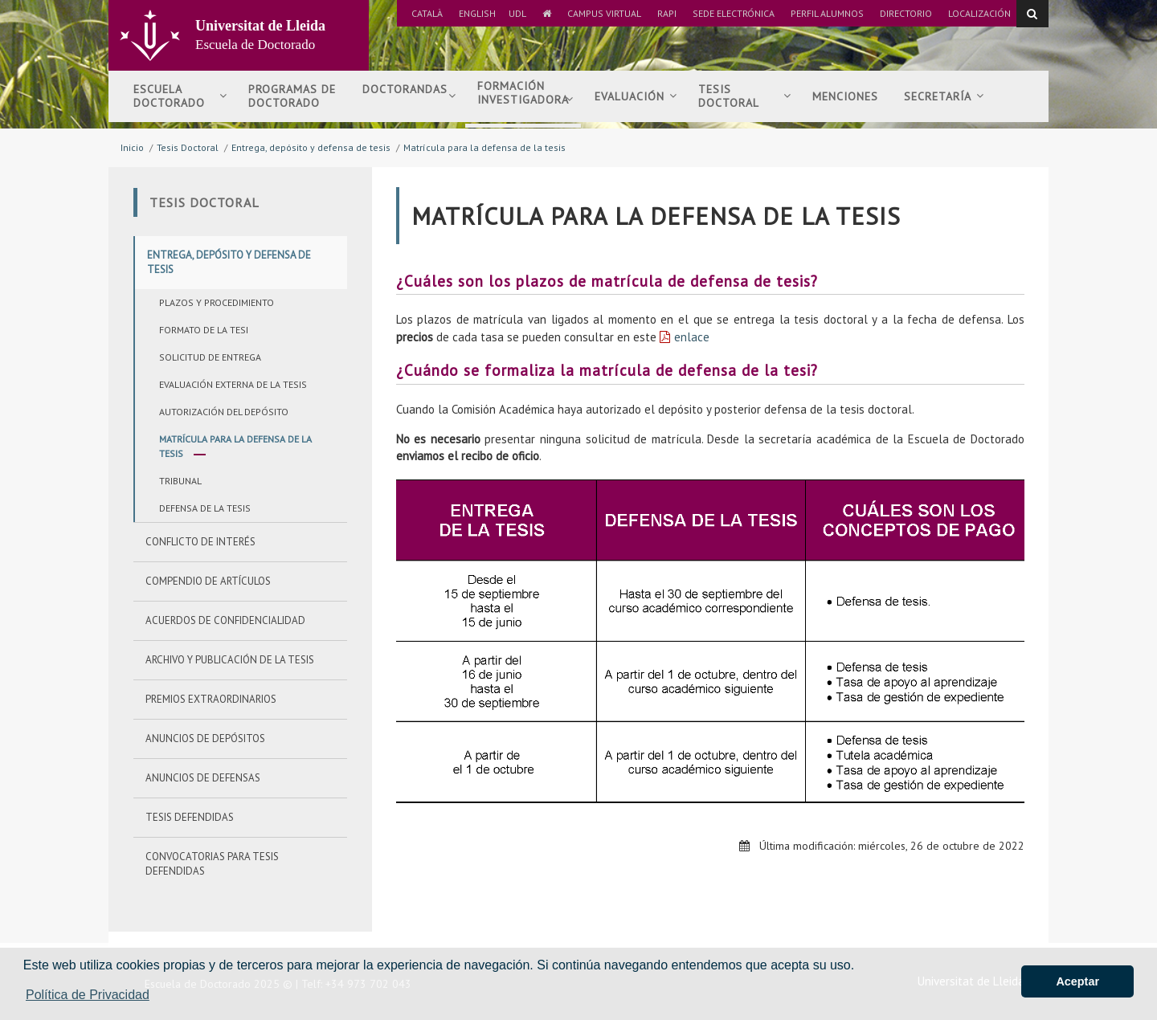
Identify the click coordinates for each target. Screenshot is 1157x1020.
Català (427, 13)
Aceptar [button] (1077, 981)
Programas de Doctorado (292, 96)
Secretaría (944, 96)
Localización (979, 13)
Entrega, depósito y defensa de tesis (310, 147)
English (477, 13)
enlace (691, 337)
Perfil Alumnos (827, 13)
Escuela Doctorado (180, 96)
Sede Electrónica (734, 13)
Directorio (906, 13)
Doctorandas (409, 96)
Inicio (132, 147)
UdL (517, 13)
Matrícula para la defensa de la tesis (484, 147)
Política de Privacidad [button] (87, 995)
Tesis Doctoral (188, 147)
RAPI (667, 13)
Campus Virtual (604, 13)
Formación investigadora (525, 99)
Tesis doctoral (745, 96)
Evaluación (636, 96)
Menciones (845, 96)
